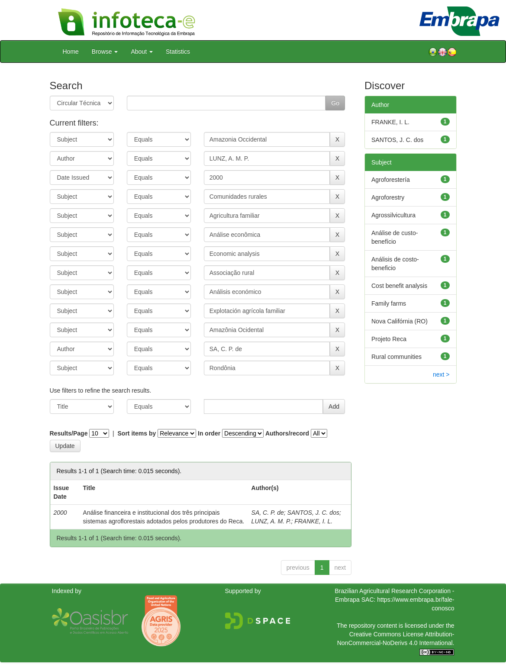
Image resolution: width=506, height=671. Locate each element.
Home (71, 51)
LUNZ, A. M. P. (271, 521)
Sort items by (137, 433)
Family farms (388, 303)
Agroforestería (390, 179)
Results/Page (69, 433)
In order (209, 433)
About (141, 51)
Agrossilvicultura (393, 215)
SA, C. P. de (267, 512)
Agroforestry (387, 197)
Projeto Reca (388, 339)
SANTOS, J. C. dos (313, 512)
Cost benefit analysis (399, 285)
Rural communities (396, 356)
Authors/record (287, 433)
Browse (105, 51)
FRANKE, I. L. (313, 521)
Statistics (178, 51)
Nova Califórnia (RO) (399, 321)
